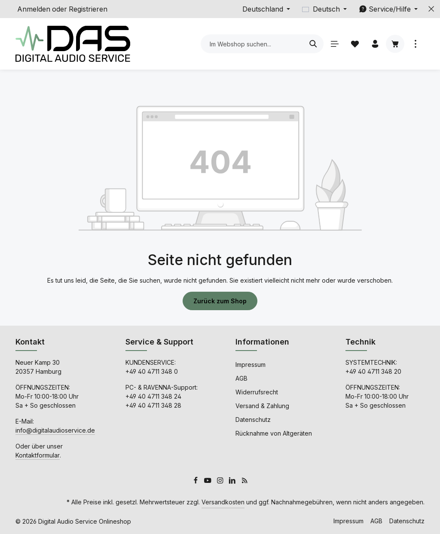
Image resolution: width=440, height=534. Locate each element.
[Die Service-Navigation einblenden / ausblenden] (388, 9)
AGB (241, 378)
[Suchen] (313, 43)
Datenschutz (253, 419)
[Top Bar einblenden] (415, 44)
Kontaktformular (37, 455)
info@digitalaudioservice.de (55, 430)
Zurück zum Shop (220, 301)
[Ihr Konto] (375, 44)
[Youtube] (208, 481)
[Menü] (334, 44)
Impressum (250, 364)
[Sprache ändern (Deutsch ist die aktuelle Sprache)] (324, 9)
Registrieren (88, 9)
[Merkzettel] (354, 44)
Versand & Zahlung (262, 405)
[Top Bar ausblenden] (431, 9)
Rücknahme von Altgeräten (273, 433)
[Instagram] (221, 481)
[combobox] (252, 43)
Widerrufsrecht (256, 392)
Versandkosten (223, 502)
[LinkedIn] (233, 481)
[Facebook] (196, 481)
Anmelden (33, 9)
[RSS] (244, 481)
